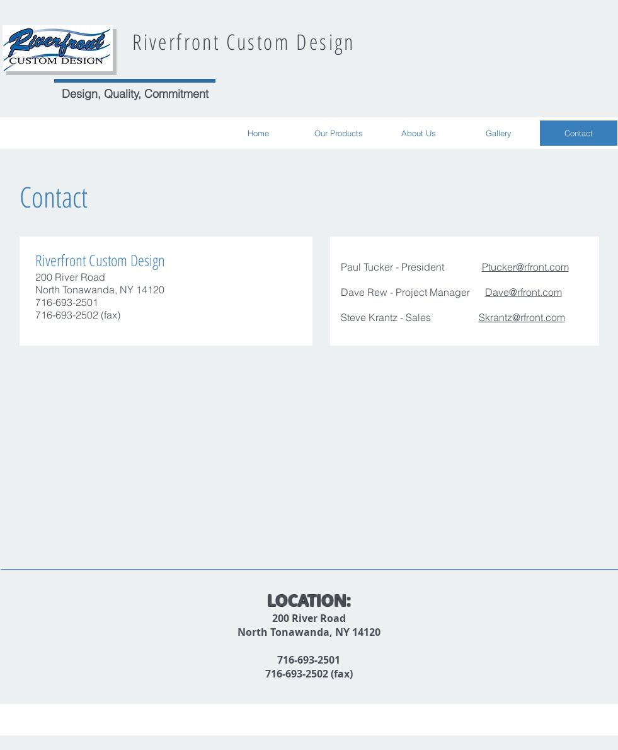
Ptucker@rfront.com (525, 267)
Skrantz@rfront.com (522, 317)
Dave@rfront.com (523, 292)
